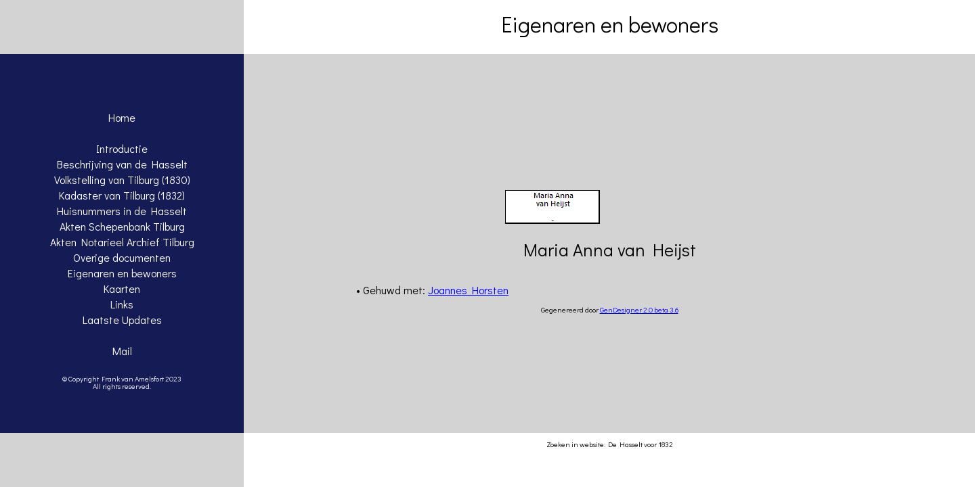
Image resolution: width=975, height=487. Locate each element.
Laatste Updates (122, 319)
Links (121, 304)
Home (121, 117)
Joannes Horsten (468, 290)
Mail (122, 351)
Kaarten (122, 288)
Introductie (122, 148)
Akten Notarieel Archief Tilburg (122, 242)
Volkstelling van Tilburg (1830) (122, 179)
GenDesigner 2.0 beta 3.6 (639, 309)
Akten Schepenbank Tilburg (122, 226)
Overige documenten (122, 257)
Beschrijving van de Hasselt (122, 164)
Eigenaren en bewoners (122, 273)
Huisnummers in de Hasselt (122, 211)
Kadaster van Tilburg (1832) (122, 195)
